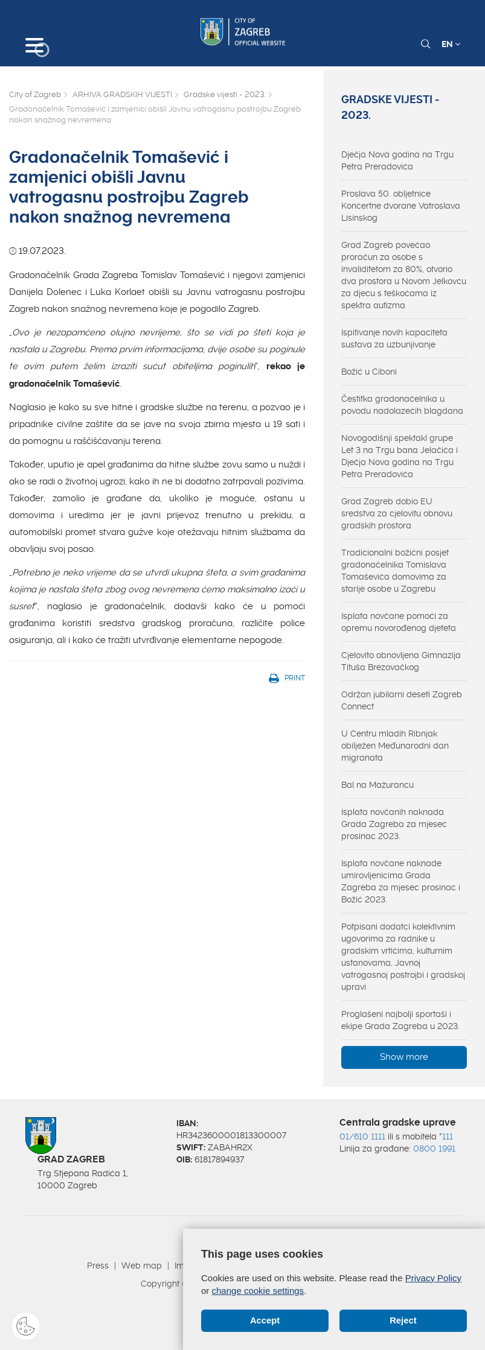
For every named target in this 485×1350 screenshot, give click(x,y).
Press (98, 1265)
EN (451, 44)
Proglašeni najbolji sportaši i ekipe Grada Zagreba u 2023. (400, 1020)
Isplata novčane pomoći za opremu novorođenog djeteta (398, 622)
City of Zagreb (35, 94)
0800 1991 (434, 1148)
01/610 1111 (362, 1136)
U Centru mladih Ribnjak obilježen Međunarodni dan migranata (395, 745)
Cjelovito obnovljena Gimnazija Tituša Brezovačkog (401, 661)
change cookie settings (258, 1290)
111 (447, 1136)
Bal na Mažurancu (377, 785)
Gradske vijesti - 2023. (225, 94)
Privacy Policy (433, 1278)
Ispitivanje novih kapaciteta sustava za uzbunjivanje (394, 338)
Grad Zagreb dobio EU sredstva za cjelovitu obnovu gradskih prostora (396, 513)
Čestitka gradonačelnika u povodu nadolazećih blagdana (402, 405)
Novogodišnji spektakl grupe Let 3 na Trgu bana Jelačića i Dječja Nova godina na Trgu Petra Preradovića (399, 456)
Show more (404, 1056)
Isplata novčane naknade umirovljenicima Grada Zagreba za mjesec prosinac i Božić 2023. (400, 881)
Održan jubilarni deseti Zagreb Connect (401, 700)
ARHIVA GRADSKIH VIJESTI (122, 94)
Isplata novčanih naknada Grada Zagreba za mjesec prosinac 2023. (394, 824)
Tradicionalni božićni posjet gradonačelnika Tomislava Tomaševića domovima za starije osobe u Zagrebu (395, 571)
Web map (141, 1265)
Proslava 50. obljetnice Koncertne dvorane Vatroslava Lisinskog (400, 206)
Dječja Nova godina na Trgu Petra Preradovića (397, 160)
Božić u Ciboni (369, 371)
